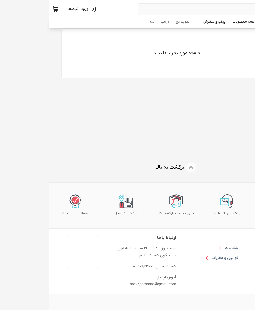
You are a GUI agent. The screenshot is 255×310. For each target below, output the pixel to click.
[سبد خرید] (7, 9)
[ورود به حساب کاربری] (33, 9)
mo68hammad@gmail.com (104, 284)
